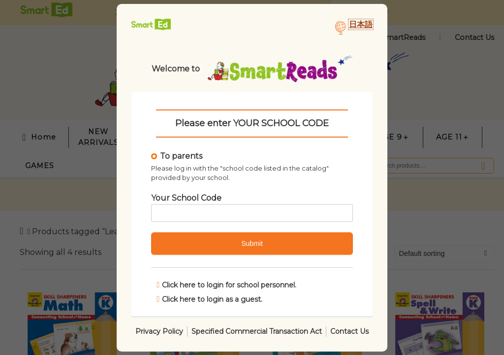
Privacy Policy (159, 330)
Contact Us (349, 330)
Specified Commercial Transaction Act (256, 330)
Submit (252, 244)
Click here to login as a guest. (209, 298)
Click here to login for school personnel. (226, 284)
